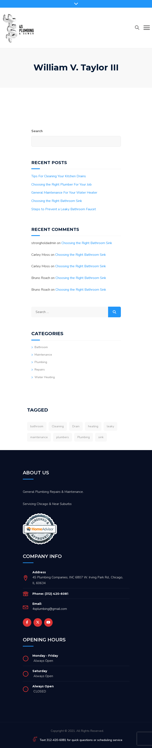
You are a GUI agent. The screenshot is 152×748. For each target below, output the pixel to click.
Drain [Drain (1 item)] (76, 426)
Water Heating (45, 377)
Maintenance (43, 355)
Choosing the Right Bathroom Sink (56, 201)
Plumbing (41, 362)
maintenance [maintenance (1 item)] (39, 437)
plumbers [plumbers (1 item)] (62, 437)
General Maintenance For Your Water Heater (64, 192)
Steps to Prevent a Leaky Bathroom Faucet (63, 209)
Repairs (40, 370)
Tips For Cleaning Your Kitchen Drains (58, 176)
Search (37, 131)
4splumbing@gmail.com (49, 609)
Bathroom (41, 347)
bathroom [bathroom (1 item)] (36, 426)
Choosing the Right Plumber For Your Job (61, 184)
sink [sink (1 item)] (101, 437)
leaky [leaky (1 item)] (110, 426)
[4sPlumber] (18, 27)
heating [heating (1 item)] (93, 426)
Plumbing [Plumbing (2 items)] (83, 437)
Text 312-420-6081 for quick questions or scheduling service (81, 740)
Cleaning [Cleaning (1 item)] (58, 426)
